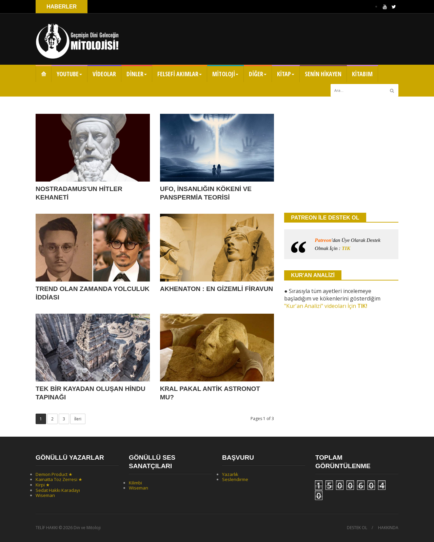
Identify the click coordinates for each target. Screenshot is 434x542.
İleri (77, 419)
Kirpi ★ (43, 485)
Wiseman (45, 495)
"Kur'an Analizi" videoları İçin (325, 306)
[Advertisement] (341, 154)
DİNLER (136, 74)
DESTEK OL (357, 527)
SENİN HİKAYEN (323, 74)
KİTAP (285, 74)
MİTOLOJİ (225, 74)
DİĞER (258, 74)
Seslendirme (235, 479)
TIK (346, 248)
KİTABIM (362, 74)
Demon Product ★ (54, 474)
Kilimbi (135, 483)
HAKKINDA (388, 527)
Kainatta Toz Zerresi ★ (59, 479)
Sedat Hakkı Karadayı (58, 490)
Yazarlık (230, 474)
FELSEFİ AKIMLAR (179, 74)
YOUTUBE (69, 74)
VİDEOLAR (104, 74)
